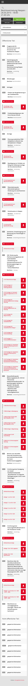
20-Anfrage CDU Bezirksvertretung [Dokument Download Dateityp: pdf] (8, 127)
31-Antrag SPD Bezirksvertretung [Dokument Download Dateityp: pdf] (8, 225)
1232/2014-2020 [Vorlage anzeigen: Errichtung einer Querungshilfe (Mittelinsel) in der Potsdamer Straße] (9, 538)
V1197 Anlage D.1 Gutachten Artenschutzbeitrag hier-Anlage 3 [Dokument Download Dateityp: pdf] (11, 353)
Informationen (7, 19)
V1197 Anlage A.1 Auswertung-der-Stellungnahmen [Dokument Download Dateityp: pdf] (8, 286)
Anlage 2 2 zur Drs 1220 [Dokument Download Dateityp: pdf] (10, 508)
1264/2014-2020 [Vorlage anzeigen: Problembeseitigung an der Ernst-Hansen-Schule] (9, 122)
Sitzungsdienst (19, 680)
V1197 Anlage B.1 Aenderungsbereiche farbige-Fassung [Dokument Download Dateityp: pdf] (11, 301)
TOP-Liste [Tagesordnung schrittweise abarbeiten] (7, 22)
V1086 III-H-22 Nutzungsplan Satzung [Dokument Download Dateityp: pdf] (11, 441)
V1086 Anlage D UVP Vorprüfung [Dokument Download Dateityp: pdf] (9, 435)
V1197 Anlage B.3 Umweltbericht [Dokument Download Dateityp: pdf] (8, 321)
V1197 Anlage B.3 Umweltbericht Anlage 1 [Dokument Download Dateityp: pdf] (10, 327)
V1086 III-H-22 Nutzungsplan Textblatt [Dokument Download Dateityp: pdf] (11, 447)
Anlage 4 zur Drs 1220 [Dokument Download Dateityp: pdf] (9, 519)
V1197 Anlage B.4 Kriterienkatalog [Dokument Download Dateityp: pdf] (8, 333)
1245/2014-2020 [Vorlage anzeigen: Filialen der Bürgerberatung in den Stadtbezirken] (9, 101)
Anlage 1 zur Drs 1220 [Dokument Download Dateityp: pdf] (9, 497)
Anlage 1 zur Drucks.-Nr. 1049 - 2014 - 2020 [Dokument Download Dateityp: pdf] (11, 591)
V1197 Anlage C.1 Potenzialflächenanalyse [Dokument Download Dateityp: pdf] (10, 339)
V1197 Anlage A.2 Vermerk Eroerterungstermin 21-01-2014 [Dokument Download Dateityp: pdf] (10, 294)
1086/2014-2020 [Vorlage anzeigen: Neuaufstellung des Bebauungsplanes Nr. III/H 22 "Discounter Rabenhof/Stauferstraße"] (9, 400)
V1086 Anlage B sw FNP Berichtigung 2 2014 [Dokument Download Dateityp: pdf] (9, 423)
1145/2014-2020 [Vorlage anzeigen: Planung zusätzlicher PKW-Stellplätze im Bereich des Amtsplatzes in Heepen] (9, 151)
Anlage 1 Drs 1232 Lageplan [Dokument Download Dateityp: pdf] (11, 548)
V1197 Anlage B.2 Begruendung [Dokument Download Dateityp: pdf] (8, 315)
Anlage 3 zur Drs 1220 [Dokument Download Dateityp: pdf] (9, 513)
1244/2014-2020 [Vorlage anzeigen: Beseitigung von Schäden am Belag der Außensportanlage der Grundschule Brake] (9, 175)
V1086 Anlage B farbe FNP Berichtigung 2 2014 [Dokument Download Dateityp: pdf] (10, 417)
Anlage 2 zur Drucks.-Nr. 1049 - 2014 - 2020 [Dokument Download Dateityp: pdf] (11, 597)
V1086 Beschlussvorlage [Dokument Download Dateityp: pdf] (10, 405)
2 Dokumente (6, 33)
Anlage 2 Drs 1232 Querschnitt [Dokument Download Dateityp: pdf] (8, 554)
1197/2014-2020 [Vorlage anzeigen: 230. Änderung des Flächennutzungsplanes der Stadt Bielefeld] (9, 274)
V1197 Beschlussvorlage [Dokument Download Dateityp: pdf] (10, 279)
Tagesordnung (19, 19)
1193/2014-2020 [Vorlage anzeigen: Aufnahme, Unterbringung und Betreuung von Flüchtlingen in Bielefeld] (9, 244)
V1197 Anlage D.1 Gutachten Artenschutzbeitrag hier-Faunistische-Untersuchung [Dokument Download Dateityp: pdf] (11, 360)
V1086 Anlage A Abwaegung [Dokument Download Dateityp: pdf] (11, 411)
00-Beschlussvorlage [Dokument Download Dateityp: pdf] (9, 248)
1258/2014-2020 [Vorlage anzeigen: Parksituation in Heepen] (9, 220)
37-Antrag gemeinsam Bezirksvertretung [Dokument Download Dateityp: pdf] (9, 181)
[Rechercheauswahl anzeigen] (2, 8)
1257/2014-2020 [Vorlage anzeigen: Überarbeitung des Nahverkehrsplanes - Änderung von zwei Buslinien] (9, 199)
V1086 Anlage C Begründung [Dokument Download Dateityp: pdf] (11, 429)
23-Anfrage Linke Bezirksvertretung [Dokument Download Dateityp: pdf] (8, 107)
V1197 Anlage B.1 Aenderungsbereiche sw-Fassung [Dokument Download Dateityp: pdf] (10, 308)
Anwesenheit (19, 22)
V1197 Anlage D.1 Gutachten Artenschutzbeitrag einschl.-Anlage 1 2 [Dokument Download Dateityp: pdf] (11, 346)
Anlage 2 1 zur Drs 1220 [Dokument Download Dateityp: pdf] (10, 502)
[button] (23, 107)
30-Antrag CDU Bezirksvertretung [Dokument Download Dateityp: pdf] (8, 157)
